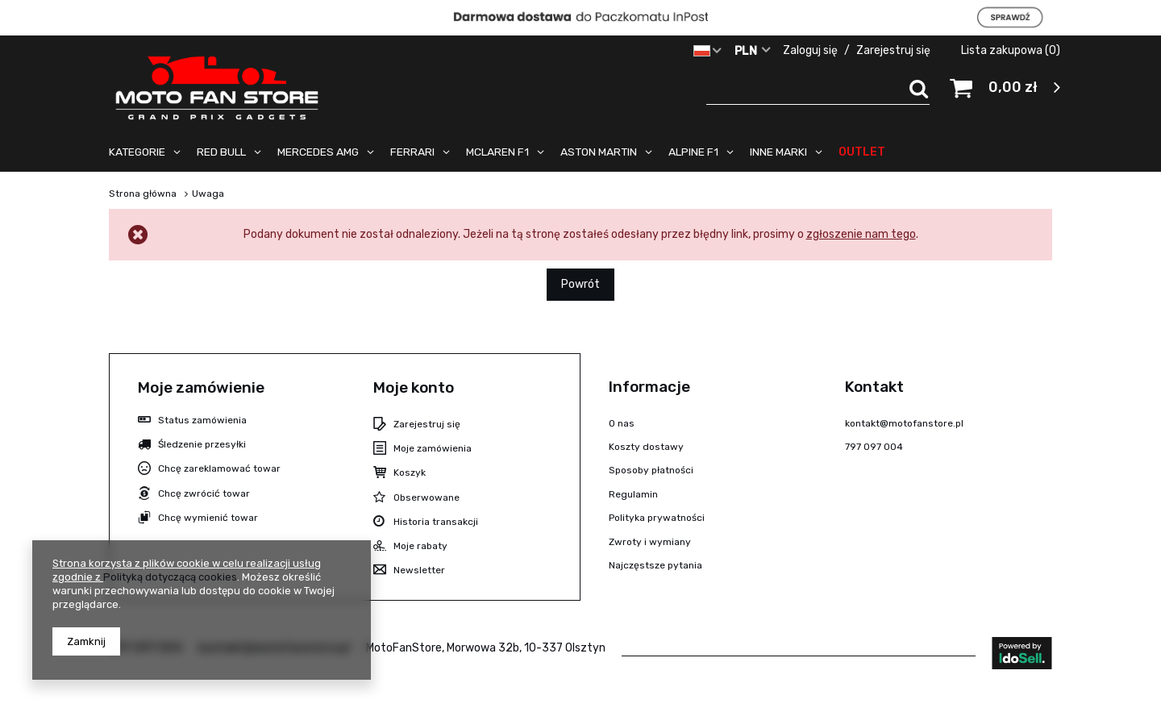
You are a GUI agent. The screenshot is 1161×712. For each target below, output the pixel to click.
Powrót (580, 284)
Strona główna (143, 193)
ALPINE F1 (693, 151)
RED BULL (221, 151)
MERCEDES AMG (318, 151)
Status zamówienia (202, 420)
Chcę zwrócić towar (204, 493)
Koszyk (409, 472)
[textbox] (818, 88)
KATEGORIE (137, 151)
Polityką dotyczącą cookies (170, 577)
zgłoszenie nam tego (861, 234)
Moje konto (413, 387)
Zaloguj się (811, 50)
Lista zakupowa (1010, 50)
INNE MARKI (778, 151)
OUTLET (861, 151)
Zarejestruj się (894, 50)
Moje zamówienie (201, 387)
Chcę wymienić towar (208, 517)
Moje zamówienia (432, 448)
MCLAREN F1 (497, 151)
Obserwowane (426, 497)
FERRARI (412, 151)
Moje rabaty (420, 546)
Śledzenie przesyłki (202, 444)
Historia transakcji (435, 521)
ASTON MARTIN (598, 151)
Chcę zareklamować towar (219, 468)
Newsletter (419, 570)
